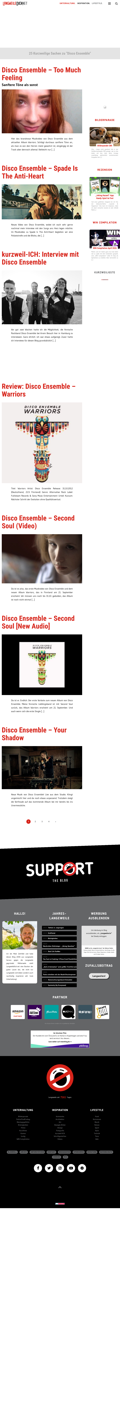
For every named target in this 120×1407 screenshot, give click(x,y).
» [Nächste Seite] (55, 821)
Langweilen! (98, 976)
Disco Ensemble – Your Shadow (34, 734)
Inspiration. (83, 3)
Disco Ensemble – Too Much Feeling (41, 74)
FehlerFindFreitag (23, 1119)
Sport (97, 1128)
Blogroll (12, 1152)
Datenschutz (106, 1152)
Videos (60, 1139)
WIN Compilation (105, 222)
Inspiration (60, 1110)
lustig (23, 1136)
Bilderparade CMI (104, 145)
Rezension (104, 170)
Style (97, 1130)
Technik (97, 1133)
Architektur (60, 1119)
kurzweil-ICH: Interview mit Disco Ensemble (40, 258)
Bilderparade (105, 120)
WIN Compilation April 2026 (105, 248)
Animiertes (60, 1116)
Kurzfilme (23, 1130)
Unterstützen (37, 1152)
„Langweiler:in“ (106, 933)
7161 (63, 1097)
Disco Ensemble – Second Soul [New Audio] (38, 622)
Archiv (24, 1152)
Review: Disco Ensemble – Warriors (39, 390)
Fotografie (60, 1130)
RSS (65, 1157)
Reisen (96, 1125)
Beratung (92, 1152)
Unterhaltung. (68, 3)
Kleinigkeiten (23, 1125)
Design (60, 1128)
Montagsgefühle (23, 1122)
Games (23, 1133)
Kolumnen (97, 1119)
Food (97, 1116)
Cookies (56, 1157)
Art (60, 1122)
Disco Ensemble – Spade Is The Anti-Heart (40, 172)
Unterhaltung (23, 1110)
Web (96, 1139)
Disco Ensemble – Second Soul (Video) (38, 522)
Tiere (97, 1136)
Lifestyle (96, 1110)
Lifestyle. (97, 3)
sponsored (79, 1152)
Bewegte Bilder (60, 1125)
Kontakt (51, 1152)
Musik (97, 1122)
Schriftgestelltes (60, 1136)
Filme (23, 1128)
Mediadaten (64, 1152)
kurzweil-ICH (60, 1133)
